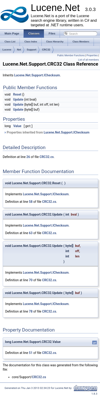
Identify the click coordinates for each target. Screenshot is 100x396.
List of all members (88, 59)
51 (31, 353)
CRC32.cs (47, 157)
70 (31, 280)
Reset (17, 94)
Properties (92, 55)
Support (31, 49)
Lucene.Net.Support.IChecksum (37, 75)
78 (31, 311)
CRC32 (46, 49)
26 (28, 157)
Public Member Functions (71, 55)
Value (17, 126)
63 (31, 233)
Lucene (7, 49)
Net (19, 49)
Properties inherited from (47, 132)
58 (31, 201)
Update (18, 99)
